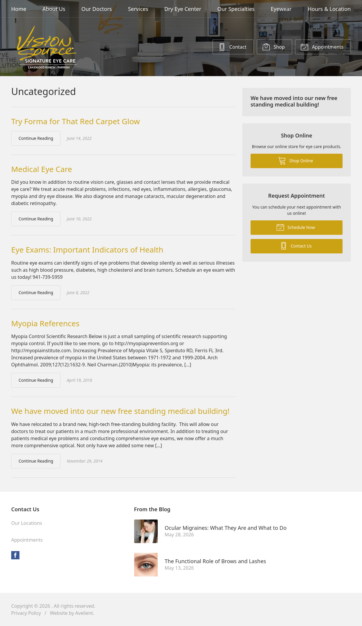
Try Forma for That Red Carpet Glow (75, 121)
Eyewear (281, 8)
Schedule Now (295, 227)
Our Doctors (96, 8)
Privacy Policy (26, 613)
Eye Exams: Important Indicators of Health (87, 249)
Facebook (15, 555)
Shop (273, 46)
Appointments (321, 46)
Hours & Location (329, 8)
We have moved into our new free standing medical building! (120, 411)
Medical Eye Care (41, 169)
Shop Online (295, 160)
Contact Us (295, 245)
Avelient (84, 613)
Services (138, 8)
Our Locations (26, 523)
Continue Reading (36, 138)
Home (18, 8)
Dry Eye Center (182, 8)
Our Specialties (235, 8)
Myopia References (45, 323)
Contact (232, 46)
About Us (53, 8)
